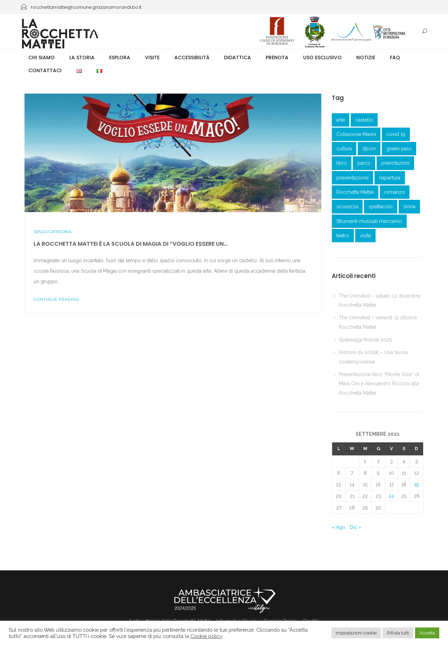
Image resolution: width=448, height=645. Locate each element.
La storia (81, 57)
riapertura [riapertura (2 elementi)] (389, 178)
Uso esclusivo (322, 57)
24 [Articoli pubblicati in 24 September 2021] (391, 496)
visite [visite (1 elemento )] (365, 235)
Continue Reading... (59, 299)
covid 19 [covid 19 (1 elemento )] (395, 134)
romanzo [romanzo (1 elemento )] (394, 192)
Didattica (237, 57)
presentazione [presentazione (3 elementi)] (352, 178)
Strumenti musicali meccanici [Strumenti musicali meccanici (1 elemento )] (369, 221)
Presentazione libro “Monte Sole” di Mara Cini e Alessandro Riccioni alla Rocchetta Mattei (379, 384)
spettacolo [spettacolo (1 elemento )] (381, 206)
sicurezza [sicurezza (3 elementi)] (347, 206)
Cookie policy (206, 636)
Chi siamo (41, 57)
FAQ (395, 57)
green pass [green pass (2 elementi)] (399, 148)
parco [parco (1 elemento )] (364, 163)
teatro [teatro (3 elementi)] (342, 235)
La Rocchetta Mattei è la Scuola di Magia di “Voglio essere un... (131, 244)
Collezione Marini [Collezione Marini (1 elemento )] (356, 134)
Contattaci (45, 70)
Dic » (355, 527)
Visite (152, 57)
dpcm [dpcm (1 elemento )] (369, 148)
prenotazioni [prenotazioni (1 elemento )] (395, 163)
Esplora (119, 57)
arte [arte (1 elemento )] (340, 120)
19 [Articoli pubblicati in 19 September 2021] (416, 484)
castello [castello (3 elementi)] (364, 120)
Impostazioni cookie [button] (356, 633)
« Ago (338, 527)
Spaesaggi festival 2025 (365, 339)
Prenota (277, 57)
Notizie (365, 57)
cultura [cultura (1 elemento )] (344, 148)
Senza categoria (52, 231)
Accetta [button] (427, 633)
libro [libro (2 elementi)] (341, 163)
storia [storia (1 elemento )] (409, 206)
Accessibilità (191, 57)
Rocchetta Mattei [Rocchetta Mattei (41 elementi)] (355, 192)
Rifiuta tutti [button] (398, 633)
